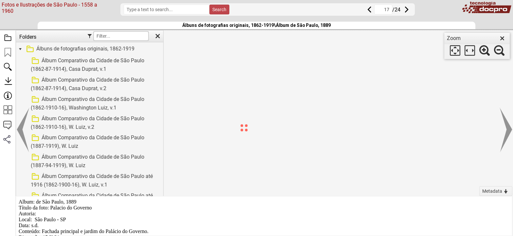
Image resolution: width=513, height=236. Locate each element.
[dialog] (477, 46)
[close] (502, 38)
